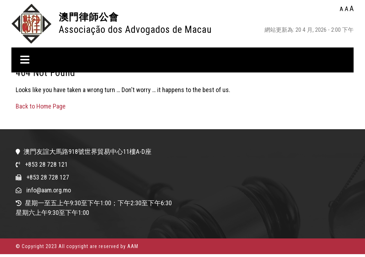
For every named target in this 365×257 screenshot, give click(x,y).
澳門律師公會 (89, 17)
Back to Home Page (41, 106)
